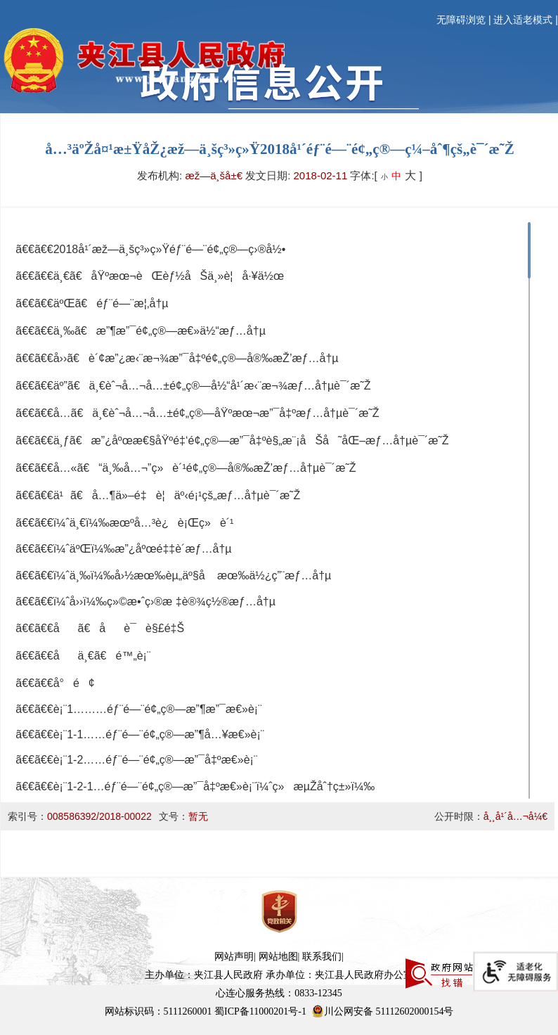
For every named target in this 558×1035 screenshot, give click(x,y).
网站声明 (234, 956)
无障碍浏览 (461, 20)
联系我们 (322, 956)
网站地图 (278, 956)
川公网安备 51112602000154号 (382, 1011)
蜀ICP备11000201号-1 (260, 1011)
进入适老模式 (522, 20)
